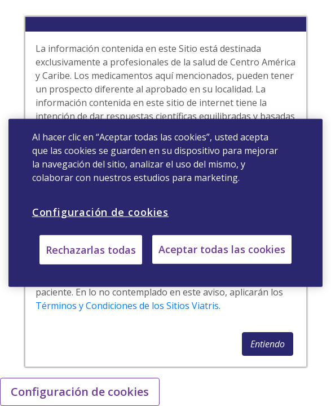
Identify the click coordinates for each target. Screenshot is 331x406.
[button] (267, 344)
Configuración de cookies (80, 391)
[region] (165, 203)
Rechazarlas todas (91, 250)
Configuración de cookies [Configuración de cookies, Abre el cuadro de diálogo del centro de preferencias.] (100, 212)
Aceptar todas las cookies (221, 249)
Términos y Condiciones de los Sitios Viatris (127, 305)
